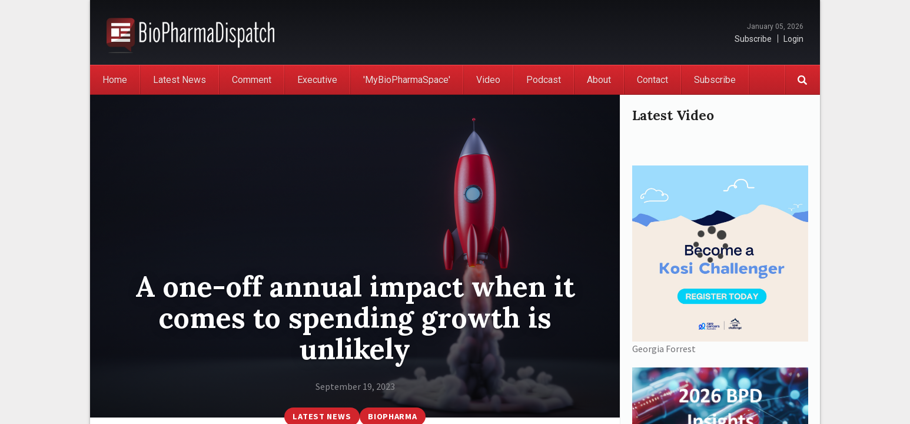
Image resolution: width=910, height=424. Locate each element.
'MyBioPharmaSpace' (406, 79)
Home (114, 79)
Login (793, 39)
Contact (652, 79)
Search (802, 79)
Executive (317, 79)
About (599, 79)
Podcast (543, 79)
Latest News (179, 79)
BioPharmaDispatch (190, 32)
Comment (251, 79)
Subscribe (753, 39)
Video (488, 79)
